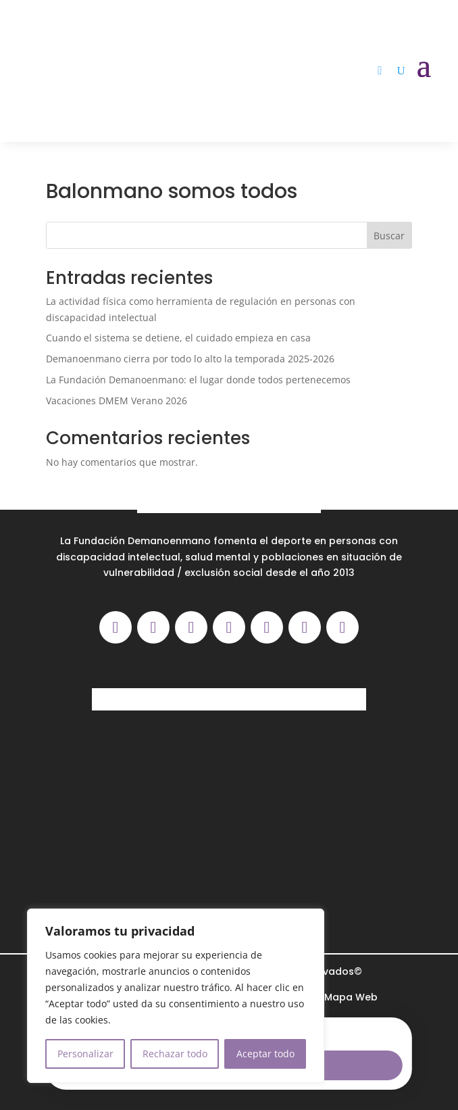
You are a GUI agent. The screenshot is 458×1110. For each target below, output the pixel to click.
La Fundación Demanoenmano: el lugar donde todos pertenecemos (198, 379)
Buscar (389, 235)
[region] (175, 996)
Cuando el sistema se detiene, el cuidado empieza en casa (178, 337)
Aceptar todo (265, 1053)
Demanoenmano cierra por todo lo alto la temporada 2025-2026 (190, 358)
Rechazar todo (175, 1053)
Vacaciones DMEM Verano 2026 (116, 400)
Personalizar (85, 1053)
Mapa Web (351, 997)
